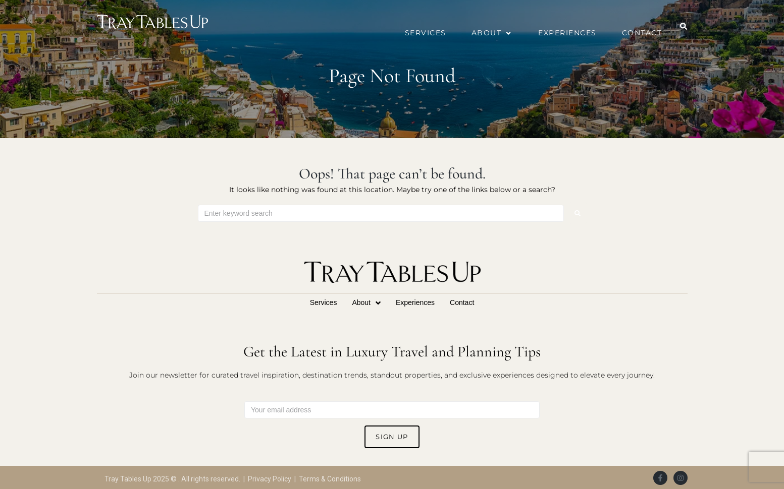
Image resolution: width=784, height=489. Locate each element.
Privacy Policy (269, 479)
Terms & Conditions (330, 479)
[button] (492, 33)
